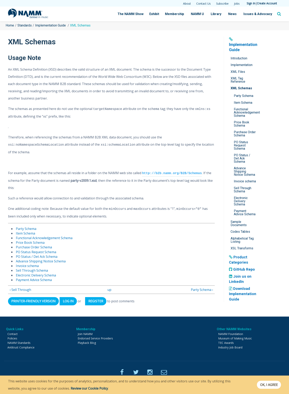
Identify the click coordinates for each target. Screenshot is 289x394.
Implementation (241, 65)
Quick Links (14, 329)
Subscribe (222, 3)
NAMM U (197, 14)
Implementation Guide (51, 25)
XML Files (238, 72)
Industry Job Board (230, 347)
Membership (174, 14)
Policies (12, 338)
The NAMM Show (130, 14)
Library (216, 14)
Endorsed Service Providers (95, 338)
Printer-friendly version (34, 301)
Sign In (251, 3)
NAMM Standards (19, 343)
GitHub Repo (242, 269)
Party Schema (26, 228)
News (232, 14)
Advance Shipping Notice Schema (41, 261)
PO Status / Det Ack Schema (36, 256)
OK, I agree (267, 384)
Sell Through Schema (32, 270)
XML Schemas (241, 88)
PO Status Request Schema (36, 252)
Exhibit (154, 14)
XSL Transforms (242, 248)
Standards (24, 25)
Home (10, 25)
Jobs (237, 3)
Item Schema (25, 233)
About (187, 3)
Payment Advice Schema (34, 280)
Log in (71, 301)
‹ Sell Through (20, 289)
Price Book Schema (30, 242)
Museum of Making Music (235, 338)
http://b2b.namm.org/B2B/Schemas (172, 173)
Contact (12, 334)
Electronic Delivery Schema (36, 275)
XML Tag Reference (238, 79)
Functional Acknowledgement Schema (44, 238)
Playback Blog (87, 343)
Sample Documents (239, 223)
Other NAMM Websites (234, 329)
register (100, 301)
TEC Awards (226, 343)
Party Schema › (202, 289)
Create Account (267, 3)
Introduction (239, 58)
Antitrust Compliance (21, 347)
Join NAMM (85, 334)
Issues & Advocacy (257, 14)
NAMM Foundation (230, 334)
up (109, 289)
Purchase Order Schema (34, 247)
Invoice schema (27, 266)
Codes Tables (240, 232)
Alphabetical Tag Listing (242, 240)
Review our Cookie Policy (89, 388)
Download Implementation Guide (243, 294)
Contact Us (203, 3)
